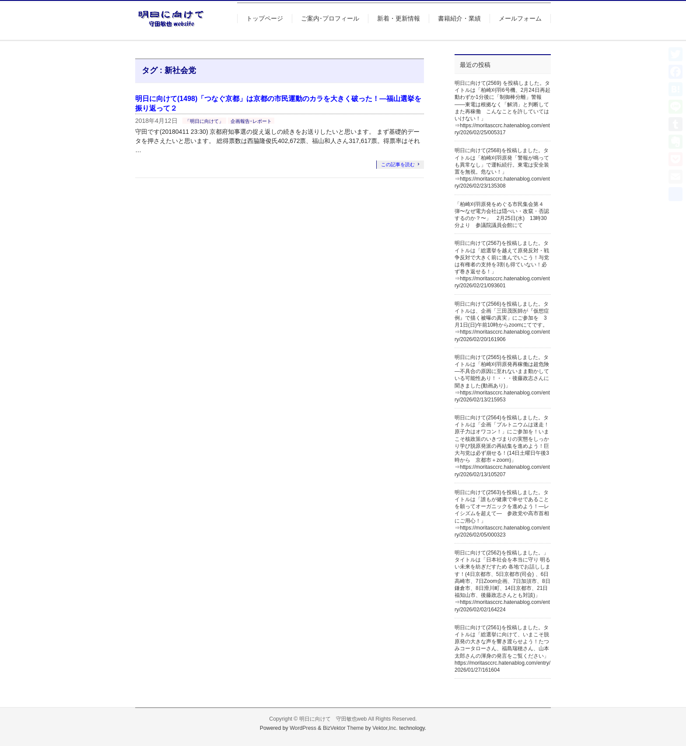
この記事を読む (398, 164)
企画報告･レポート (251, 121)
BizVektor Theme (343, 728)
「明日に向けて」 (204, 121)
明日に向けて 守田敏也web (333, 719)
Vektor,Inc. (385, 728)
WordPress (303, 728)
